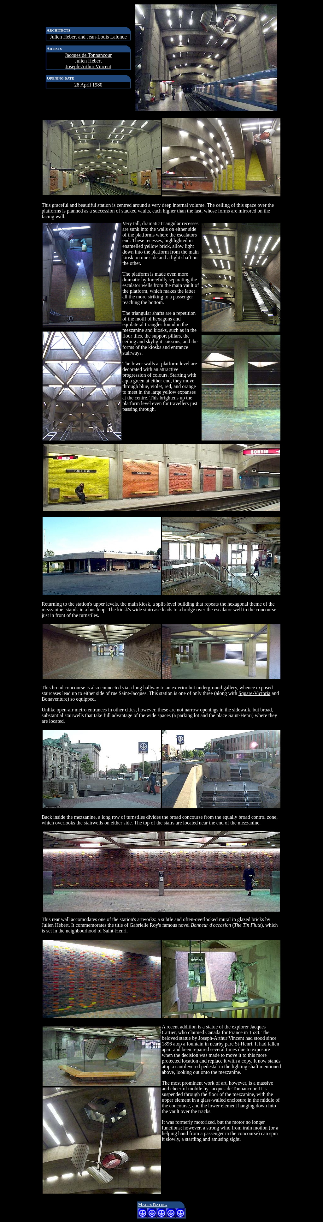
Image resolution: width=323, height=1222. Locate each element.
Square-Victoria (254, 693)
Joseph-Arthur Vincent (88, 66)
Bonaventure (55, 699)
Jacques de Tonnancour (88, 55)
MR (152, 1204)
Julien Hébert (88, 60)
